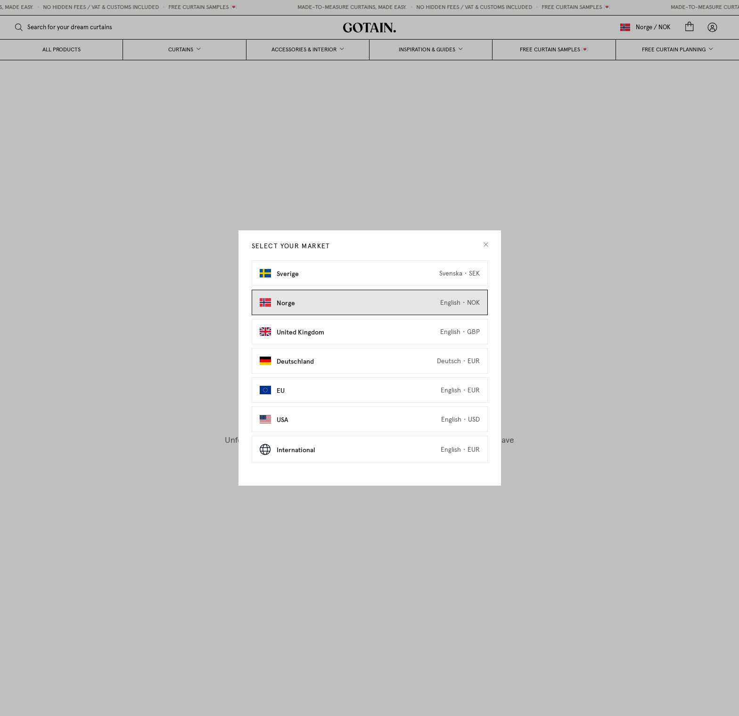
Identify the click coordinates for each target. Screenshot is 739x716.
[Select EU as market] (370, 390)
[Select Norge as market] (370, 302)
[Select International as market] (370, 449)
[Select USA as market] (370, 419)
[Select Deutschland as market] (370, 361)
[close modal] (486, 244)
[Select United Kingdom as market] (370, 331)
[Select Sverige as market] (370, 273)
